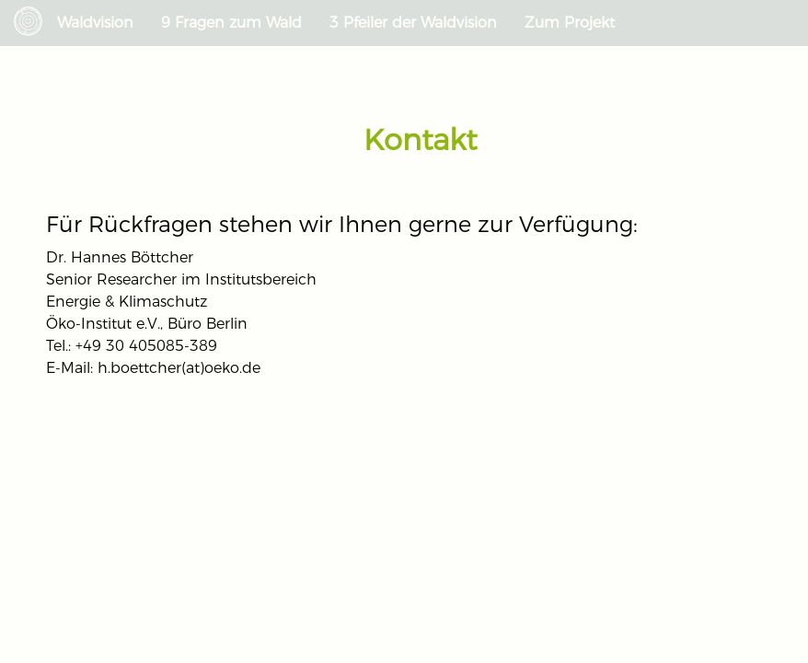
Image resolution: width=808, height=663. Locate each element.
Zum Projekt (570, 22)
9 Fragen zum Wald (231, 22)
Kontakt (420, 139)
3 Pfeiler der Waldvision (413, 22)
